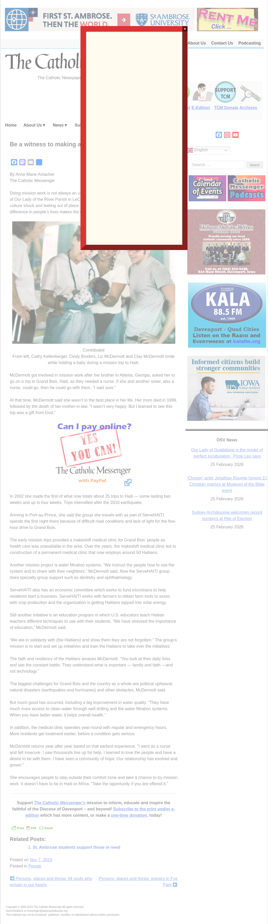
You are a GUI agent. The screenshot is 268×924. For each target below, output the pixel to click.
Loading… (134, 137)
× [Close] (185, 28)
